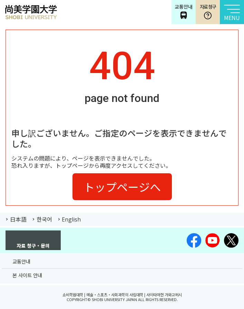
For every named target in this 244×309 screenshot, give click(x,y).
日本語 (18, 219)
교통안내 (21, 261)
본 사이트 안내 (27, 275)
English (71, 219)
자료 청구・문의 (33, 245)
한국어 (44, 219)
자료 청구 (208, 11)
